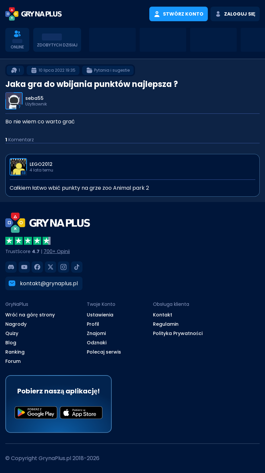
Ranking (15, 352)
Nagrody (16, 324)
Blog (10, 342)
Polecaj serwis (104, 352)
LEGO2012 (41, 164)
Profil (93, 324)
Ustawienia (100, 314)
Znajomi (96, 333)
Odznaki (96, 342)
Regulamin (166, 324)
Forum (13, 361)
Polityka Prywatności (177, 333)
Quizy (11, 333)
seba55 (34, 98)
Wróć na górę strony (30, 314)
